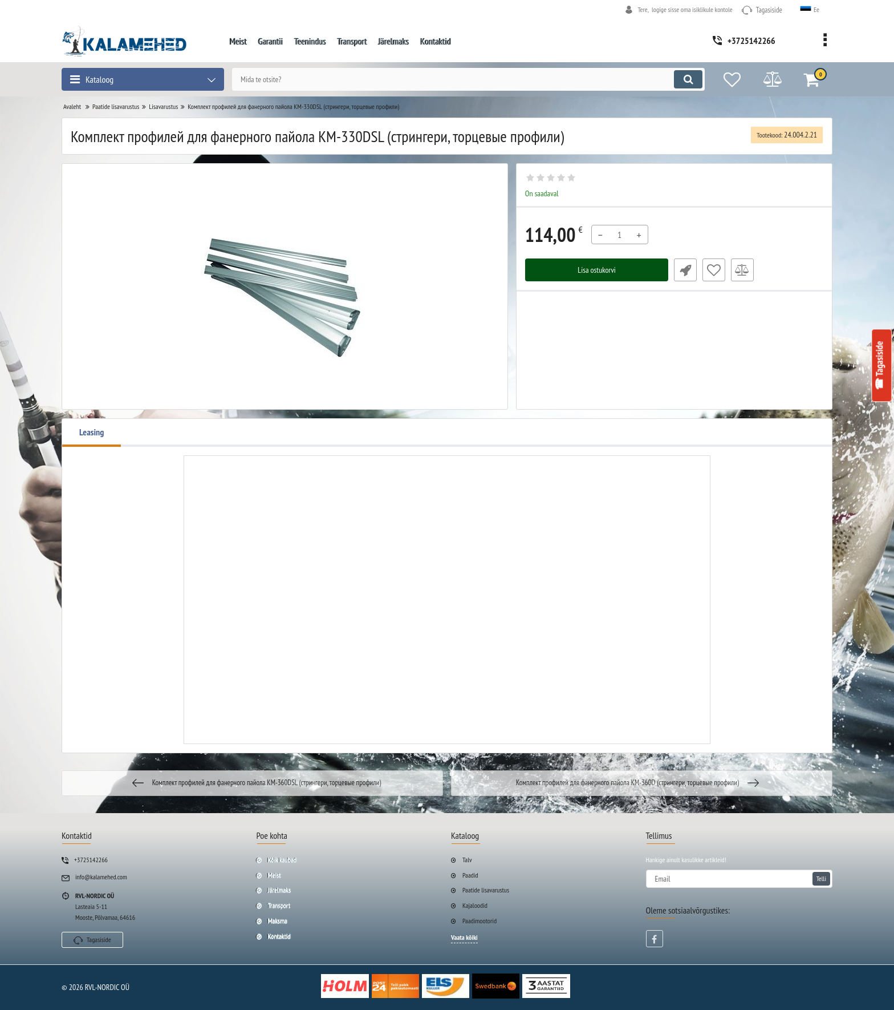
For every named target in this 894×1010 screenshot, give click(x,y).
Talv (467, 859)
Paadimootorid (479, 920)
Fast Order (685, 269)
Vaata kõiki (464, 937)
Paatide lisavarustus (485, 890)
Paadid (470, 875)
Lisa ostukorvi (597, 270)
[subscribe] (739, 879)
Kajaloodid (474, 905)
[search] (468, 79)
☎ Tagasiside (879, 365)
